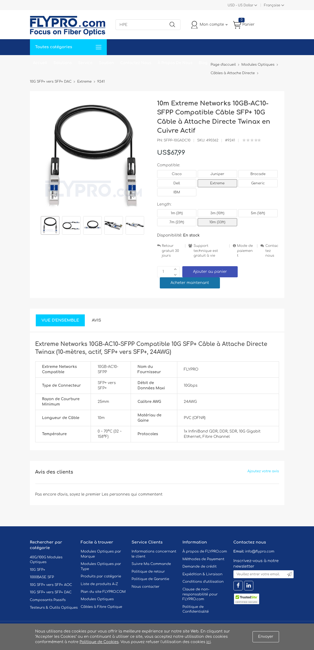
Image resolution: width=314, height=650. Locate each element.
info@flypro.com (260, 551)
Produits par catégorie (101, 576)
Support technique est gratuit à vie (205, 250)
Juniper (217, 174)
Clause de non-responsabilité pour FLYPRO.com (200, 594)
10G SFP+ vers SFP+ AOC (51, 585)
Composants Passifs (48, 600)
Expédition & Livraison (203, 574)
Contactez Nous (135, 63)
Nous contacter (146, 587)
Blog (203, 63)
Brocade (258, 174)
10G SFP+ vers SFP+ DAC (51, 592)
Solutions (63, 63)
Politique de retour (148, 571)
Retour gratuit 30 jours (170, 250)
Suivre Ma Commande (151, 564)
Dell (176, 183)
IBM (176, 192)
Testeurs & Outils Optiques (54, 607)
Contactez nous (271, 250)
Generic (258, 183)
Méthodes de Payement (203, 559)
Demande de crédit (200, 566)
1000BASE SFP (42, 577)
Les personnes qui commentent (132, 494)
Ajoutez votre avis (263, 471)
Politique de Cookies (98, 642)
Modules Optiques (97, 599)
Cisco (177, 174)
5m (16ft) (258, 213)
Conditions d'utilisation (203, 582)
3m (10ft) (217, 213)
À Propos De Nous (175, 63)
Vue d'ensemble (60, 320)
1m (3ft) (177, 213)
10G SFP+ (37, 570)
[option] (50, 226)
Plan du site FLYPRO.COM (103, 592)
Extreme (217, 183)
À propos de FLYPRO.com (205, 551)
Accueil (40, 63)
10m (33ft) (217, 222)
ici (208, 642)
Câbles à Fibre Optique (101, 607)
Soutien (106, 63)
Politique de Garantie (150, 579)
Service (85, 63)
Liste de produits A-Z (99, 584)
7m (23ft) (176, 222)
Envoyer (265, 637)
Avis (96, 320)
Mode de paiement (245, 250)
